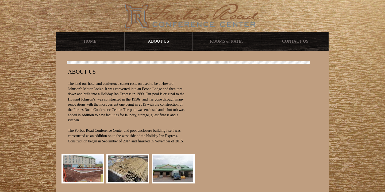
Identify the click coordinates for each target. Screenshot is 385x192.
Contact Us (295, 41)
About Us (158, 41)
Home (90, 41)
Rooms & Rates (227, 41)
